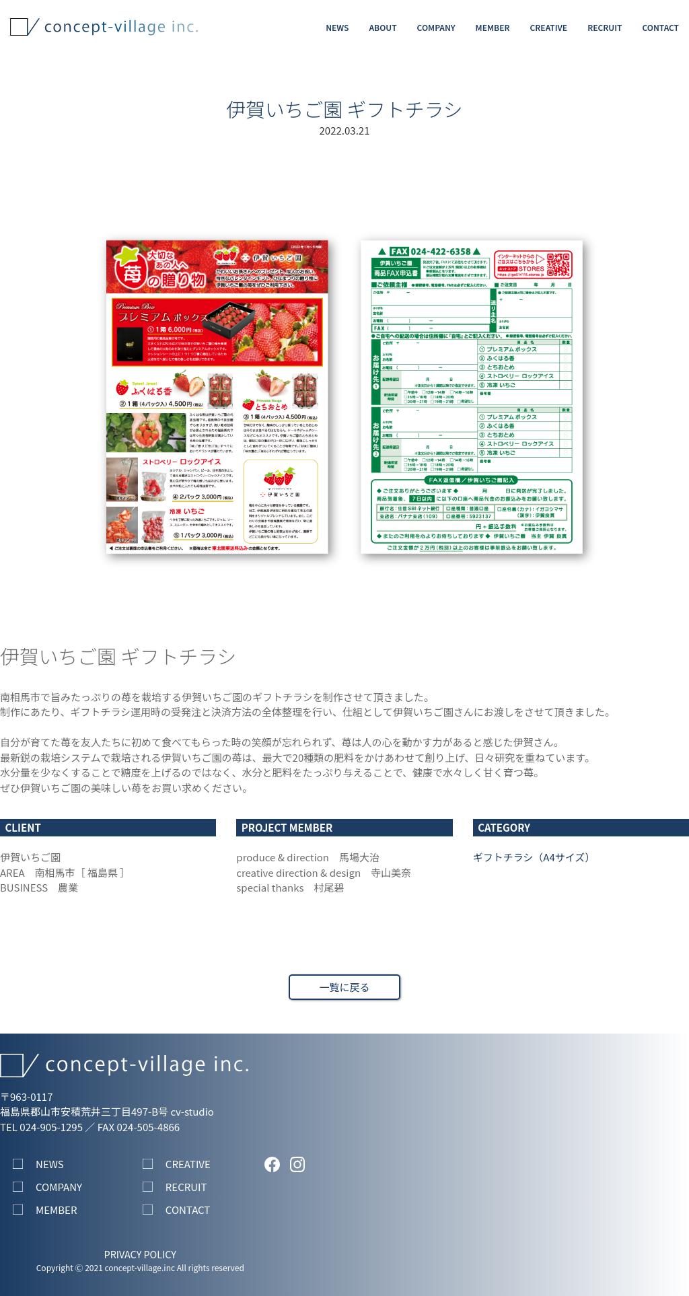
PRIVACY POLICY (140, 1254)
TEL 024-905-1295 (41, 1127)
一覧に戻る (344, 987)
